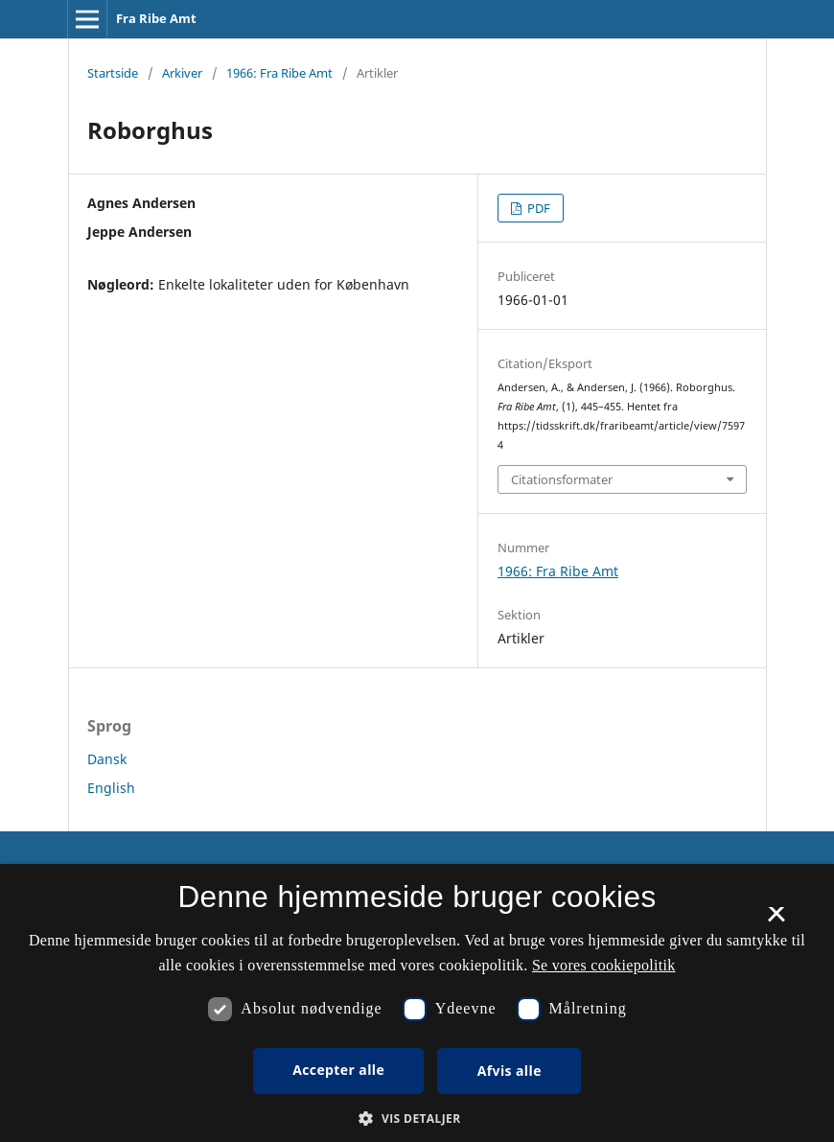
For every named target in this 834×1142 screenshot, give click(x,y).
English (111, 788)
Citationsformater (562, 479)
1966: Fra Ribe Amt (279, 73)
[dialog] (417, 1003)
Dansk (107, 759)
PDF (537, 208)
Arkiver (182, 73)
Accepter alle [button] (338, 1069)
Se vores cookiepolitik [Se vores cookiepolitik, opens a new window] (604, 965)
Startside (112, 73)
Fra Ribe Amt (156, 18)
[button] (416, 1118)
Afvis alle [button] (509, 1070)
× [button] (776, 920)
